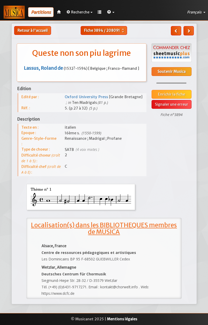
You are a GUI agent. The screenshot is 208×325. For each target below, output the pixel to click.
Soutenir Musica (171, 71)
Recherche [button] (79, 12)
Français (196, 12)
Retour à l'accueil (33, 30)
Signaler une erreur (171, 104)
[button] (111, 12)
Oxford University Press (87, 97)
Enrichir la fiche (171, 94)
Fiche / (104, 30)
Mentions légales (122, 319)
